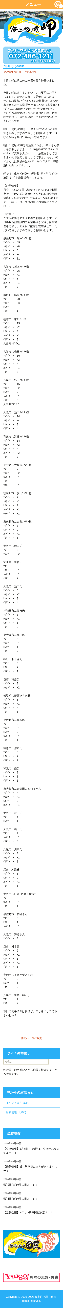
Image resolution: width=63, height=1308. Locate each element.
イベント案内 (14, 1102)
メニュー (33, 4)
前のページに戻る (31, 1038)
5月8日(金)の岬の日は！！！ (20, 1198)
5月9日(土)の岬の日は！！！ (20, 1184)
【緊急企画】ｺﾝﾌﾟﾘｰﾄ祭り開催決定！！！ (28, 1212)
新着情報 (11, 1112)
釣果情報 (31, 71)
